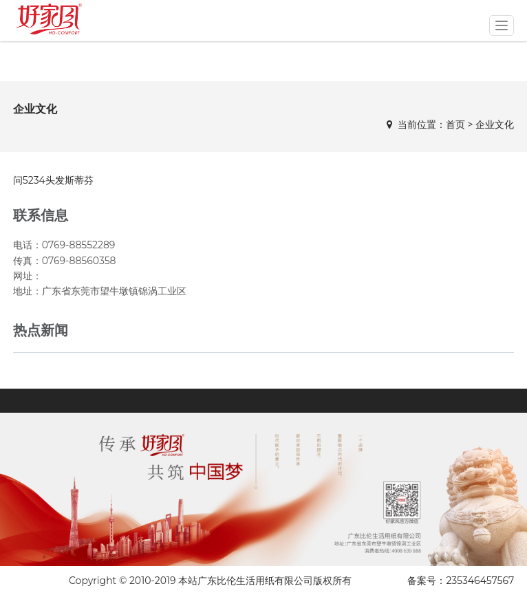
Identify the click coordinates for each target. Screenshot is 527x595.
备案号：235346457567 (460, 580)
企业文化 (494, 124)
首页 (455, 124)
